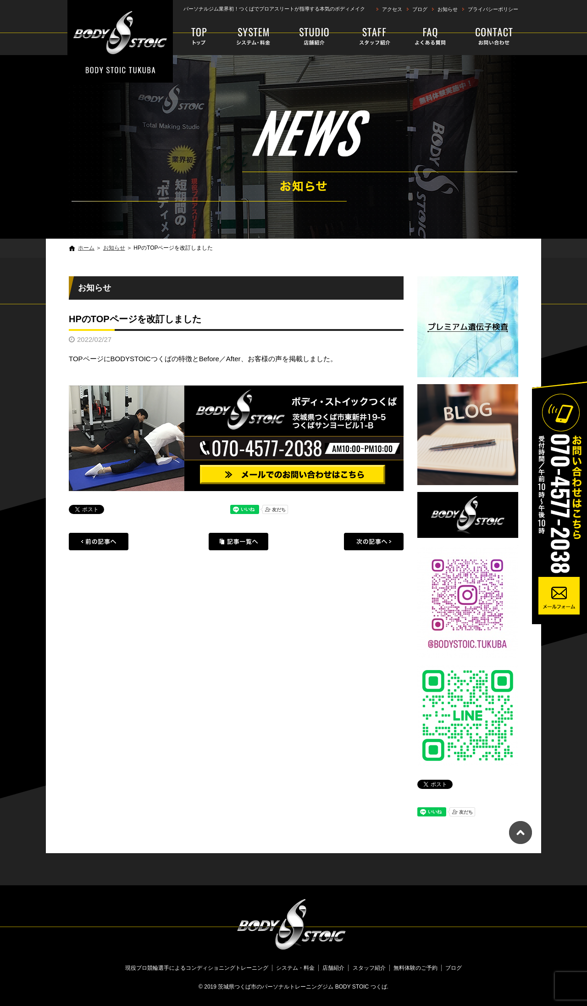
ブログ (419, 9)
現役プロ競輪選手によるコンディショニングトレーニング (200, 36)
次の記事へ (374, 541)
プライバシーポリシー (493, 9)
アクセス (392, 9)
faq (427, 36)
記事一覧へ (238, 541)
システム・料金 (254, 36)
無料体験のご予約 (486, 36)
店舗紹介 (314, 36)
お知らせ (447, 9)
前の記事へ (98, 541)
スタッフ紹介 (369, 36)
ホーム (86, 248)
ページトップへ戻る (520, 832)
